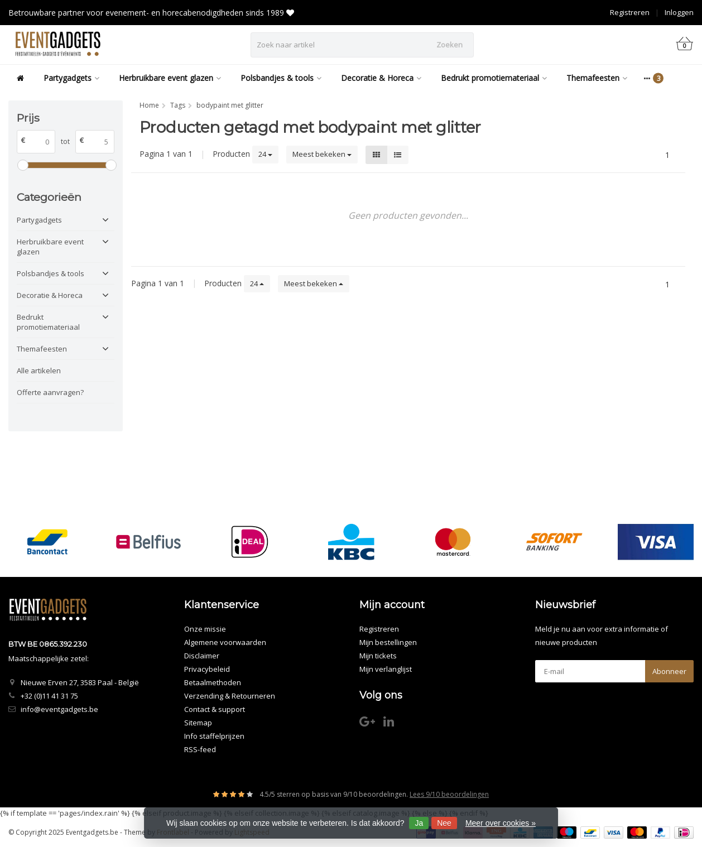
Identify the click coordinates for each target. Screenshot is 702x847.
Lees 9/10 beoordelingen (449, 794)
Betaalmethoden (212, 682)
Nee (444, 823)
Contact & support (214, 709)
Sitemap (198, 723)
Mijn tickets (378, 656)
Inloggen (679, 12)
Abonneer (669, 671)
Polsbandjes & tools (281, 78)
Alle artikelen (39, 370)
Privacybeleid (207, 669)
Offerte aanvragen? (50, 392)
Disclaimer (201, 656)
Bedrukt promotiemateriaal (494, 78)
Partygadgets (71, 78)
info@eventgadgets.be (59, 709)
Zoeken (449, 45)
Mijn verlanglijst (385, 669)
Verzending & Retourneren (229, 696)
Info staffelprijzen (214, 736)
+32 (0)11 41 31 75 (49, 696)
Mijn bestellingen (388, 642)
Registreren (630, 12)
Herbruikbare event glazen (170, 78)
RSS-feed (200, 749)
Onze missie (205, 629)
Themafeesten (596, 78)
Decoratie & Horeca (381, 78)
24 (265, 154)
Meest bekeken (322, 154)
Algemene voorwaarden (225, 642)
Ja (419, 823)
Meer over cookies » (500, 823)
